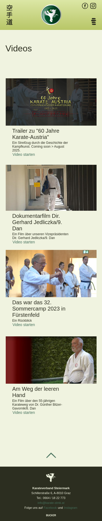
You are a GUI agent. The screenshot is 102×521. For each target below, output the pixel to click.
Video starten (24, 154)
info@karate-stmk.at (51, 502)
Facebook (50, 507)
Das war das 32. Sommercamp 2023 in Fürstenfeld (39, 308)
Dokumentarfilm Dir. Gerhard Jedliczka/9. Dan (37, 222)
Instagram (70, 507)
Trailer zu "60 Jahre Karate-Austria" (35, 134)
